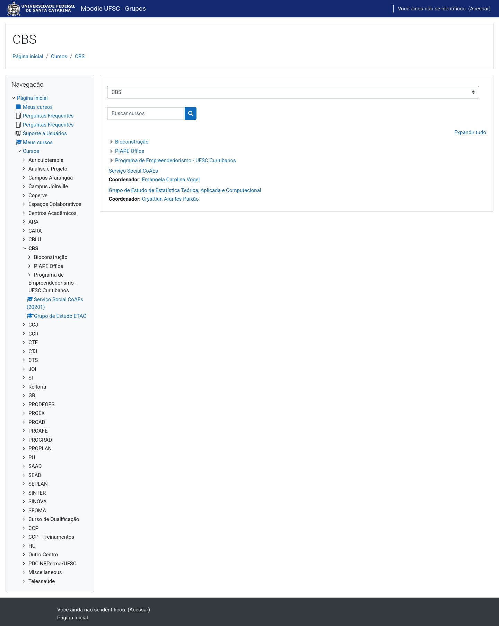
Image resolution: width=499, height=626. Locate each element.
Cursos (59, 56)
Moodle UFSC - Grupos (113, 8)
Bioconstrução (132, 142)
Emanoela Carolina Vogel (171, 179)
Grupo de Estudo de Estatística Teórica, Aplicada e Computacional (185, 190)
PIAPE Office (129, 151)
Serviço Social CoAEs (133, 171)
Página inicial (27, 56)
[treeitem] (49, 339)
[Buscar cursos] (146, 113)
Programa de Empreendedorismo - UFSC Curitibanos (175, 160)
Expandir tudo (470, 132)
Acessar (479, 9)
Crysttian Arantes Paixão (170, 199)
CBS (80, 56)
